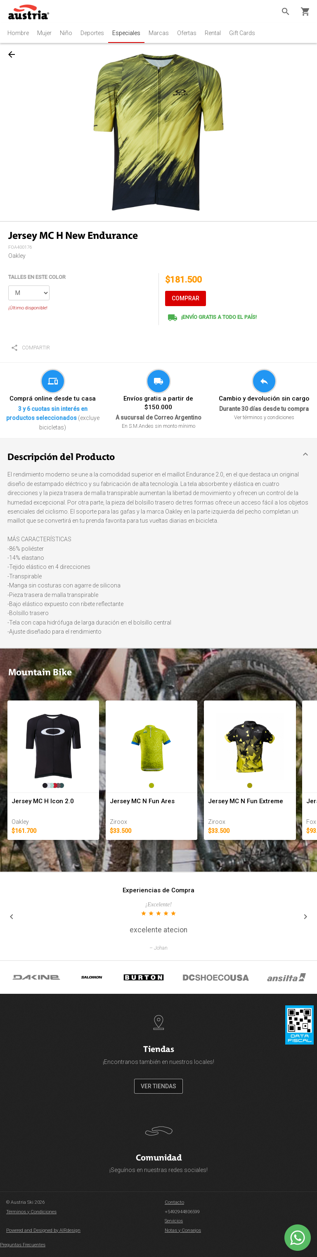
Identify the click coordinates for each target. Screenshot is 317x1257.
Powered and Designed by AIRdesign (43, 1230)
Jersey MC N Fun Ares (142, 801)
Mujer (44, 33)
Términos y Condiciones (31, 1212)
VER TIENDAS (158, 1086)
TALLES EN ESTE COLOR (37, 277)
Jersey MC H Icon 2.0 (43, 801)
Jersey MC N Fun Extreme (245, 801)
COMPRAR (185, 298)
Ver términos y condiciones (264, 417)
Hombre (18, 33)
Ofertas (186, 33)
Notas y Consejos (183, 1230)
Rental (213, 33)
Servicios (174, 1221)
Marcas (159, 33)
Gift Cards (242, 33)
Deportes (92, 33)
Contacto (174, 1202)
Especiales (126, 33)
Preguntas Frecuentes (22, 1245)
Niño (66, 33)
